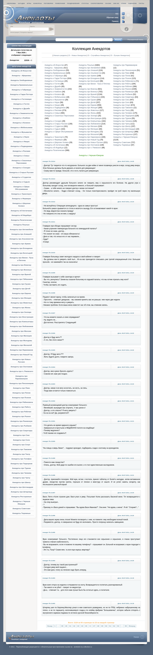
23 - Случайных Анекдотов (98, 55)
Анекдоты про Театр (21, 454)
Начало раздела (60, 55)
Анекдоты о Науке (21, 137)
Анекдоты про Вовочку (21, 265)
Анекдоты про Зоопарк (21, 312)
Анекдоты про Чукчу (21, 478)
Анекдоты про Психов (21, 397)
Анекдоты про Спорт (21, 445)
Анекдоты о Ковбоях (21, 118)
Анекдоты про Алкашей (21, 234)
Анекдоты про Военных (21, 270)
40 (66, 626)
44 (82, 626)
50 (106, 626)
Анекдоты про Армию (21, 244)
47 (94, 626)
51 (110, 626)
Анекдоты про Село (21, 440)
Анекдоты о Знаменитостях (21, 113)
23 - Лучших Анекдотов (119, 55)
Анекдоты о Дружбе (21, 108)
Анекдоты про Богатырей (21, 253)
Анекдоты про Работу (21, 407)
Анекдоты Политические (21, 220)
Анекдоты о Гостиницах (21, 99)
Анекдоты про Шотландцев (21, 487)
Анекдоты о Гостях (21, 104)
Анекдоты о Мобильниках (21, 127)
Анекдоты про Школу (21, 482)
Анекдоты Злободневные (21, 80)
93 (126, 626)
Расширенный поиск (135, 39)
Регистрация (14, 32)
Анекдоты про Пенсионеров (21, 383)
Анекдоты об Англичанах (21, 211)
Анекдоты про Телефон (22, 459)
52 (114, 626)
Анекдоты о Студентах (21, 177)
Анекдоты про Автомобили (21, 229)
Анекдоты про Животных (21, 303)
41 (70, 626)
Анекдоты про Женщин (21, 298)
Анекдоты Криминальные (21, 85)
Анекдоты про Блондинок (21, 248)
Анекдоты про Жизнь (21, 307)
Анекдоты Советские (21, 508)
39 (62, 626)
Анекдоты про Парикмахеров (125, 65)
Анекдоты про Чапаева (21, 473)
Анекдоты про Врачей (21, 274)
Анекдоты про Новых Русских (91, 142)
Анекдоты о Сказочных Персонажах (59, 116)
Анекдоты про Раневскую (21, 421)
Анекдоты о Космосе (21, 123)
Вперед (132, 626)
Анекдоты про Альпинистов (21, 239)
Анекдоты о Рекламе (21, 151)
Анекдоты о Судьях (21, 182)
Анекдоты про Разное (21, 416)
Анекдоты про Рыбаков (21, 426)
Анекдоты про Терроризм (21, 463)
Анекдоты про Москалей (21, 345)
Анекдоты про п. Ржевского (21, 371)
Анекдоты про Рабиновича (21, 402)
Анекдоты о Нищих (21, 141)
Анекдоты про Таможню (21, 449)
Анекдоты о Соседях (21, 168)
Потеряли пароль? (26, 32)
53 (118, 626)
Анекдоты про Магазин (21, 331)
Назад (49, 626)
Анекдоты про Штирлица (21, 492)
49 (102, 626)
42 (74, 626)
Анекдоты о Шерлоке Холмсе (57, 142)
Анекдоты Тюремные (21, 513)
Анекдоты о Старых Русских (21, 172)
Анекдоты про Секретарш (21, 430)
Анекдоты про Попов (21, 393)
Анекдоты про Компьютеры (21, 321)
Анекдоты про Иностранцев (21, 317)
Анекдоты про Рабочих (21, 412)
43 (78, 626)
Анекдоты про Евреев (21, 293)
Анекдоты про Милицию (21, 336)
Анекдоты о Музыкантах (21, 132)
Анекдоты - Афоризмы (21, 75)
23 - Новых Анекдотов (77, 55)
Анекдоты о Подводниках (21, 146)
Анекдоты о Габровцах (21, 90)
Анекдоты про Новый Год (21, 354)
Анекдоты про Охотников (21, 367)
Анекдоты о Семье (21, 156)
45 (86, 626)
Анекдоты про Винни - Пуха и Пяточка (94, 84)
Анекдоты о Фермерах (21, 198)
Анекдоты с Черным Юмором (125, 137)
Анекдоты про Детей (21, 289)
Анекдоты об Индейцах (21, 215)
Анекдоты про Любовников (21, 326)
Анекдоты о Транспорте (21, 194)
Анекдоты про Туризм (21, 468)
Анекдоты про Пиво (21, 388)
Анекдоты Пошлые (21, 225)
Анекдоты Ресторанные (21, 496)
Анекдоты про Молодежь (21, 340)
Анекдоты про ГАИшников (21, 279)
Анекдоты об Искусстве (21, 71)
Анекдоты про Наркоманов (21, 350)
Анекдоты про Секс (21, 435)
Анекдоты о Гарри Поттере (21, 94)
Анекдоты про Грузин (21, 284)
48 (98, 626)
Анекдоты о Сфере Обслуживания (59, 132)
